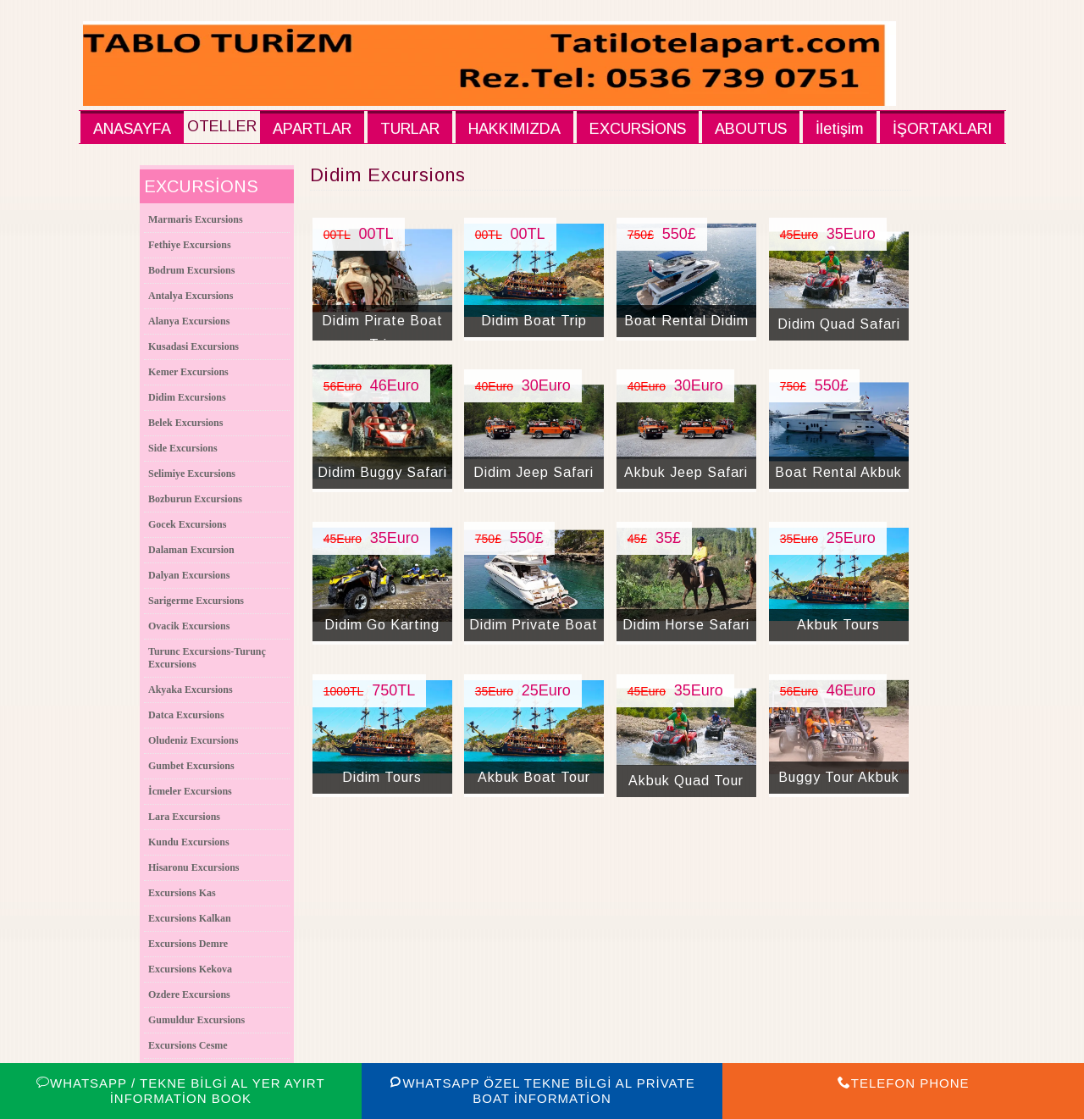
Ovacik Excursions (189, 626)
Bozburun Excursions (195, 499)
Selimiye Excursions (191, 473)
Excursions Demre (188, 944)
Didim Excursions (187, 397)
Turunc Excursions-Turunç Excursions (207, 657)
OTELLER (222, 126)
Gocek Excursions (187, 524)
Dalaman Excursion (191, 550)
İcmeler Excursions (190, 791)
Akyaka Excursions (190, 689)
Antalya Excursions (190, 296)
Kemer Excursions (188, 372)
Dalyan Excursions (189, 575)
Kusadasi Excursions (193, 346)
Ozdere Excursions (189, 994)
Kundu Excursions (189, 842)
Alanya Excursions (189, 321)
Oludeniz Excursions (193, 740)
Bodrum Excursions (191, 270)
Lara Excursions (184, 817)
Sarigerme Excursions (196, 601)
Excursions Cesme (188, 1045)
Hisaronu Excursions (193, 867)
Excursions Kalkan (189, 918)
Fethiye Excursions (189, 245)
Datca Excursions (186, 715)
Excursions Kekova (190, 969)
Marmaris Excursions (195, 219)
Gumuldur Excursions (196, 1020)
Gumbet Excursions (191, 766)
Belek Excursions (185, 423)
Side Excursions (183, 448)
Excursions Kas (182, 893)
